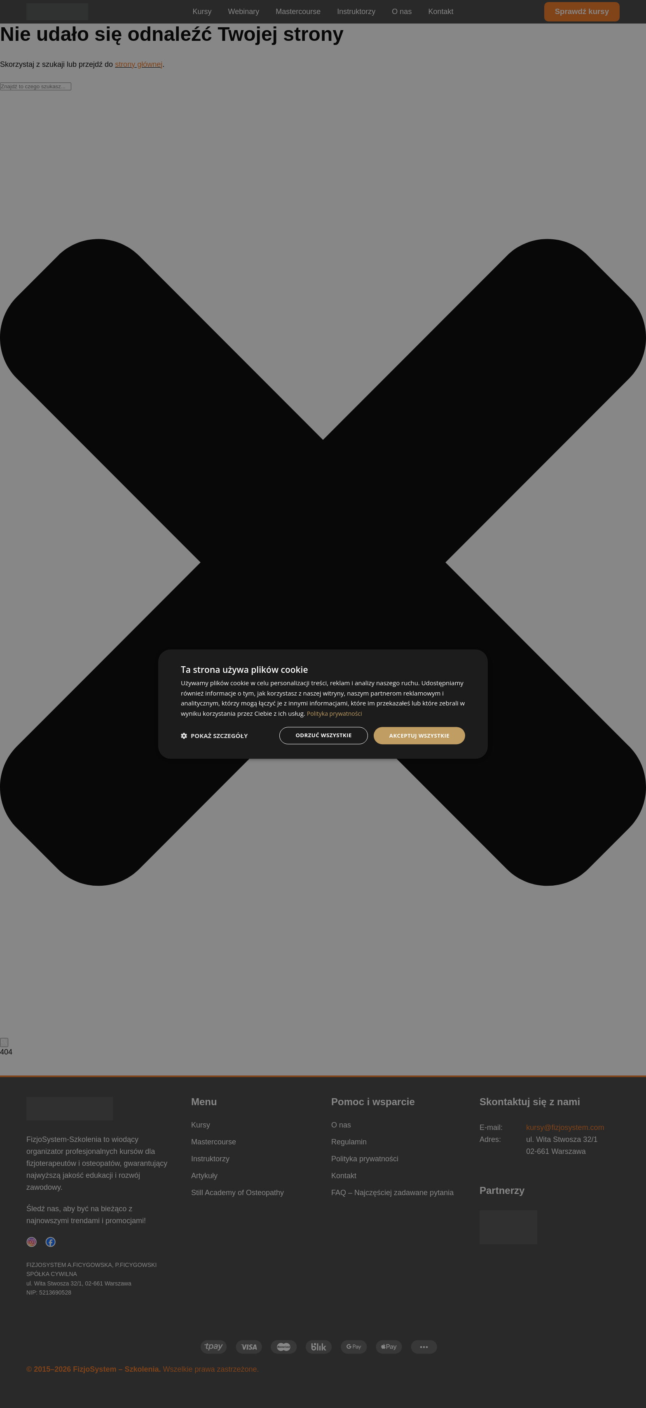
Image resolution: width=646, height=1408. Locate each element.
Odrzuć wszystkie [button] (319, 735)
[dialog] (323, 704)
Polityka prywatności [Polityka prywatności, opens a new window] (336, 713)
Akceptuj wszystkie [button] (417, 735)
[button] (214, 735)
